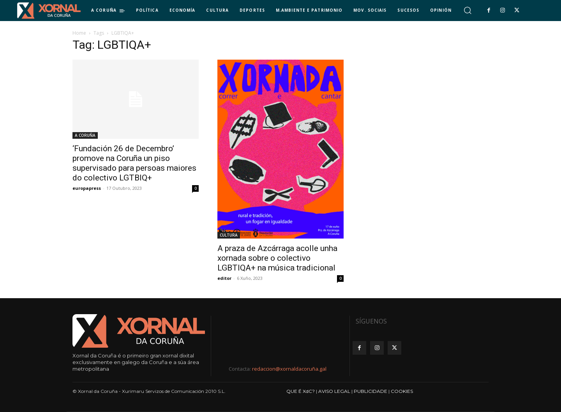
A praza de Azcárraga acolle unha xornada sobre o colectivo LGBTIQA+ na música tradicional (277, 258)
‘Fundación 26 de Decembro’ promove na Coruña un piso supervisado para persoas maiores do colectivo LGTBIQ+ (134, 163)
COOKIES (402, 391)
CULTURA (229, 235)
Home (79, 33)
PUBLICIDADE (370, 391)
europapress (86, 188)
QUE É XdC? (300, 391)
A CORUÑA (85, 135)
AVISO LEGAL (334, 391)
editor (224, 278)
